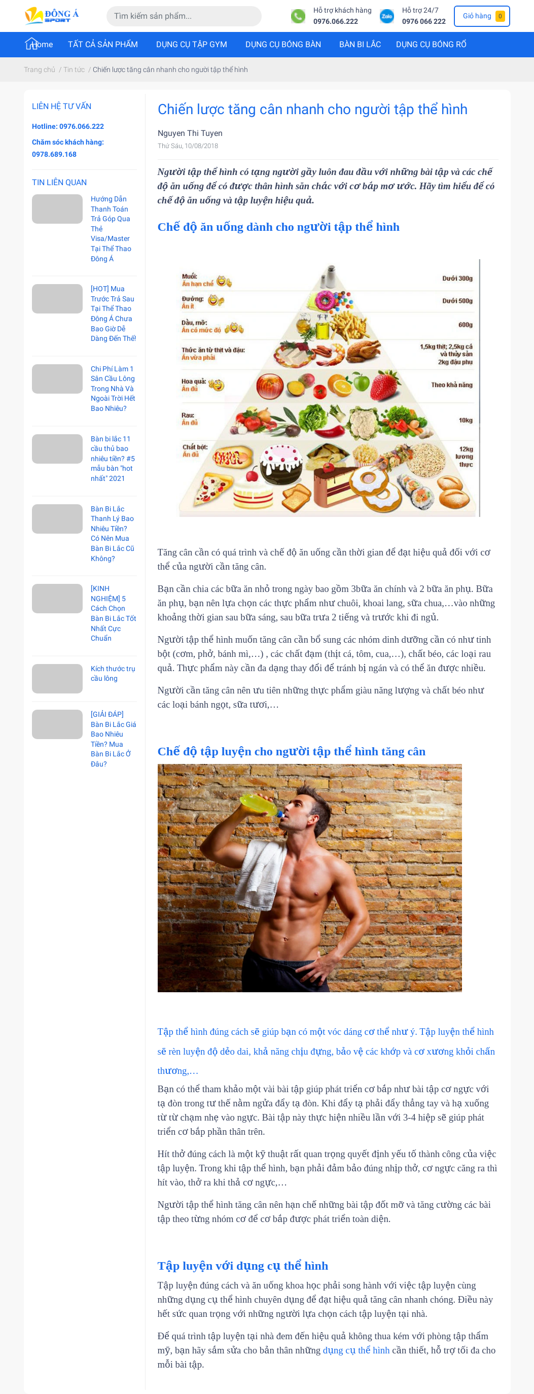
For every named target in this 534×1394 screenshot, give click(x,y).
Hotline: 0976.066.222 (68, 126)
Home (42, 44)
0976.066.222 (335, 21)
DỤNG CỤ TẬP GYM (191, 44)
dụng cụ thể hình (356, 1350)
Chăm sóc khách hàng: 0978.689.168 (68, 148)
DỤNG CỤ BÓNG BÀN (283, 44)
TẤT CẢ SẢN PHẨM (103, 44)
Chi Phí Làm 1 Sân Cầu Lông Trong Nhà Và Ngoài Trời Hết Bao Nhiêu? (113, 388)
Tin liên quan (59, 182)
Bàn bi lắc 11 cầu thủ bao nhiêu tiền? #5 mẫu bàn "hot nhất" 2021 (113, 458)
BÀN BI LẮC (360, 44)
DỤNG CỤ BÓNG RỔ (431, 44)
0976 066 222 (424, 21)
